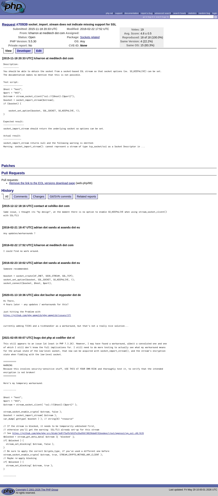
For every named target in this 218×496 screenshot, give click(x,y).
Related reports (86, 196)
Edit (38, 50)
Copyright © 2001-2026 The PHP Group (37, 489)
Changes (38, 196)
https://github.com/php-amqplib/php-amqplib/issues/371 (37, 315)
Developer (24, 50)
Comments (20, 196)
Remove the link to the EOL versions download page (42, 183)
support (118, 13)
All (6, 196)
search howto (179, 13)
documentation (132, 13)
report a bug (146, 13)
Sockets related (90, 37)
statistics (192, 13)
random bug (204, 13)
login (215, 13)
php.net (109, 13)
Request (8, 24)
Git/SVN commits (60, 196)
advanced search (163, 13)
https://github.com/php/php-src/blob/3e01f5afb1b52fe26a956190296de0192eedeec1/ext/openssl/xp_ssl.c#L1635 (78, 433)
